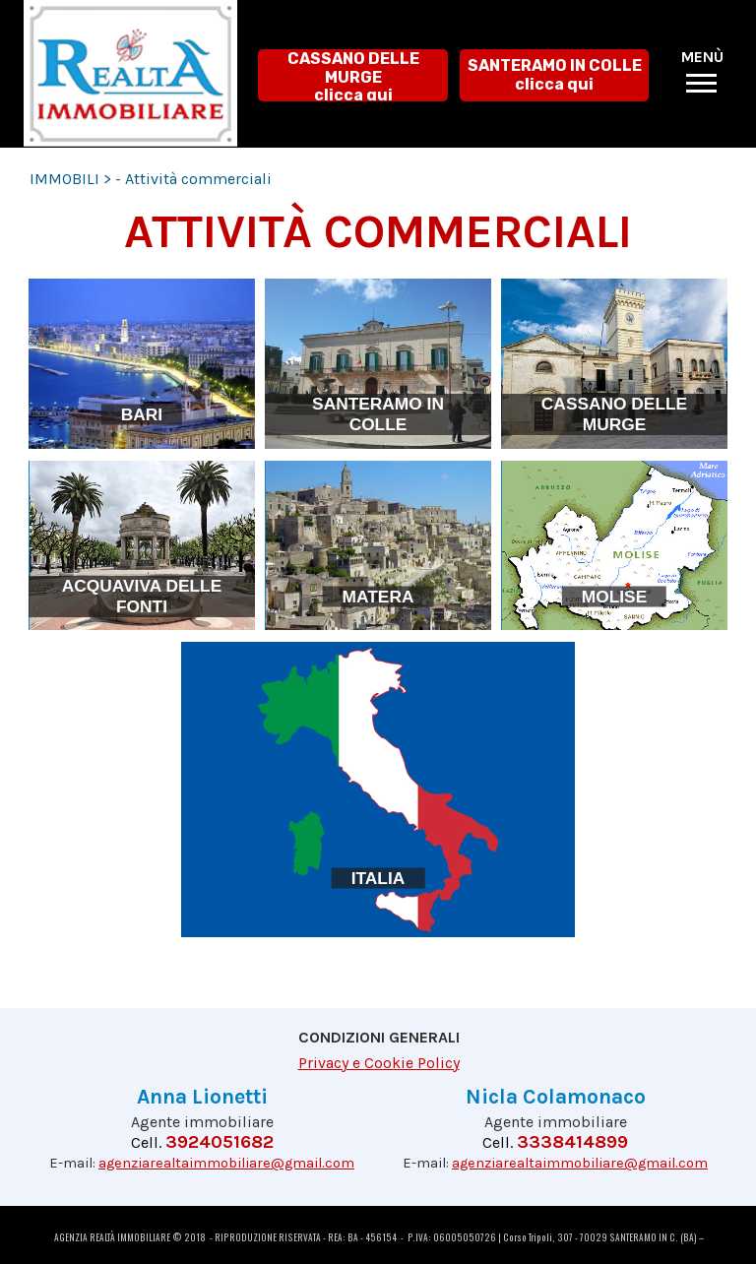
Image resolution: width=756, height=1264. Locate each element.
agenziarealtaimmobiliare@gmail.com (226, 1163)
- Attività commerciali (193, 178)
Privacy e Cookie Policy (379, 1062)
